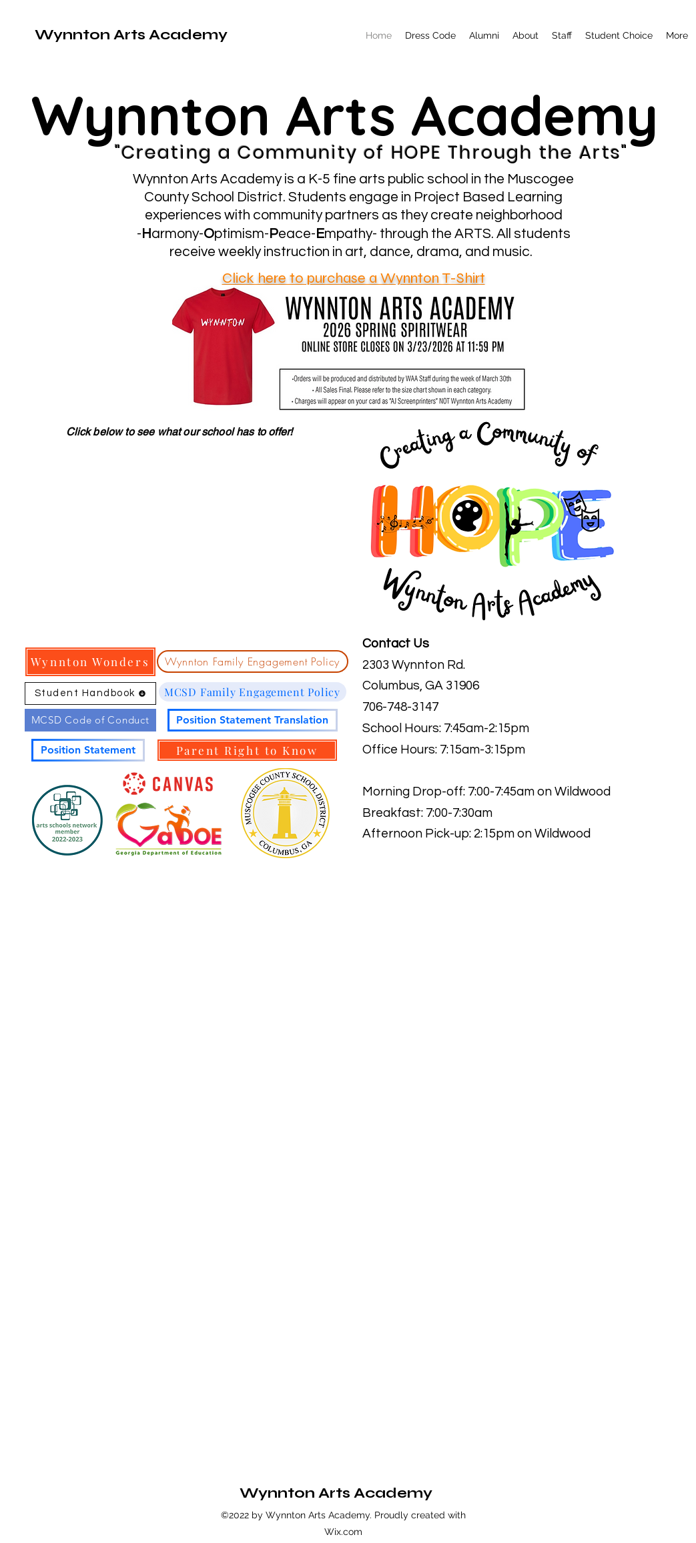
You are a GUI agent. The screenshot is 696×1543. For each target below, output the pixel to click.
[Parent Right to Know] (247, 750)
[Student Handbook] (90, 693)
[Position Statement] (88, 750)
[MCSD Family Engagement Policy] (252, 691)
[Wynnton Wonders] (90, 662)
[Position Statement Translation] (252, 720)
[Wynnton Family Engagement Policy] (252, 661)
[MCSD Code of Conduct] (90, 720)
